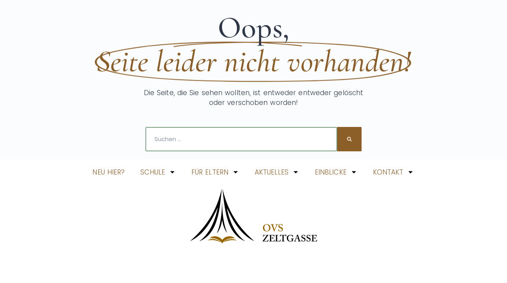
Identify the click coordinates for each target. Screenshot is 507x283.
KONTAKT (393, 172)
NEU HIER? (108, 172)
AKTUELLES (277, 172)
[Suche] (349, 139)
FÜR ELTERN (215, 172)
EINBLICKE (336, 172)
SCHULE (158, 172)
